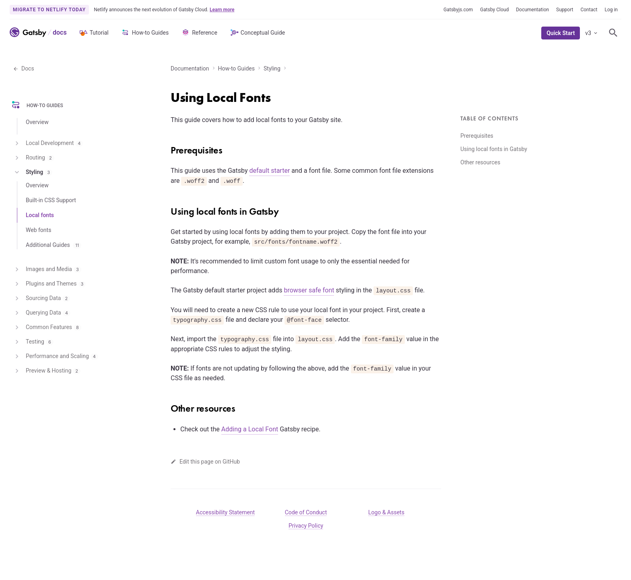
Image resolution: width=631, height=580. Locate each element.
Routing (33, 158)
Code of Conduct (306, 512)
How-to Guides (145, 32)
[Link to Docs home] (59, 32)
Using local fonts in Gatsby (493, 149)
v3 (591, 33)
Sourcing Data (41, 298)
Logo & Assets (386, 512)
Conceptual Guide (257, 32)
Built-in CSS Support (51, 200)
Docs (23, 68)
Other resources (480, 162)
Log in (611, 9)
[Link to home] (28, 32)
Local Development (48, 143)
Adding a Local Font (249, 429)
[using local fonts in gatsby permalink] (167, 208)
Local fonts (40, 215)
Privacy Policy (306, 525)
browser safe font (309, 290)
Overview (37, 122)
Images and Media (47, 269)
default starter (269, 170)
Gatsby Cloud (494, 9)
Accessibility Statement (225, 512)
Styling (272, 68)
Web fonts (38, 230)
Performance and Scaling (55, 356)
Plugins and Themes (49, 284)
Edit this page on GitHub (205, 461)
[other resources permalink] (167, 405)
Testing (33, 342)
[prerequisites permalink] (167, 147)
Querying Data (41, 313)
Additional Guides (53, 245)
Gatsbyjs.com (458, 9)
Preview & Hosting (46, 371)
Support (564, 9)
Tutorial (93, 32)
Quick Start (560, 33)
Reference (199, 32)
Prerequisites (476, 136)
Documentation (532, 9)
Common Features (47, 327)
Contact (588, 9)
